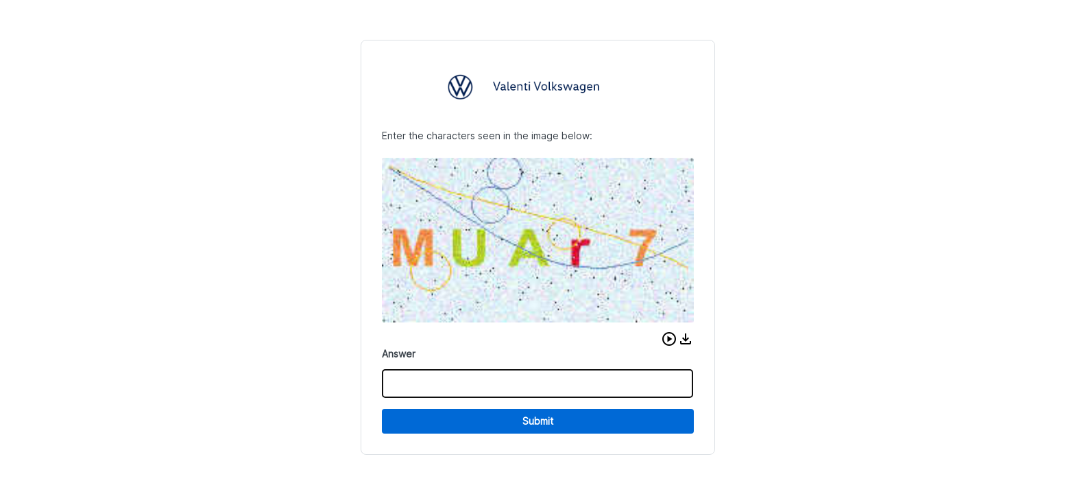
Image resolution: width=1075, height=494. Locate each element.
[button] (669, 339)
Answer (398, 354)
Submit (537, 421)
